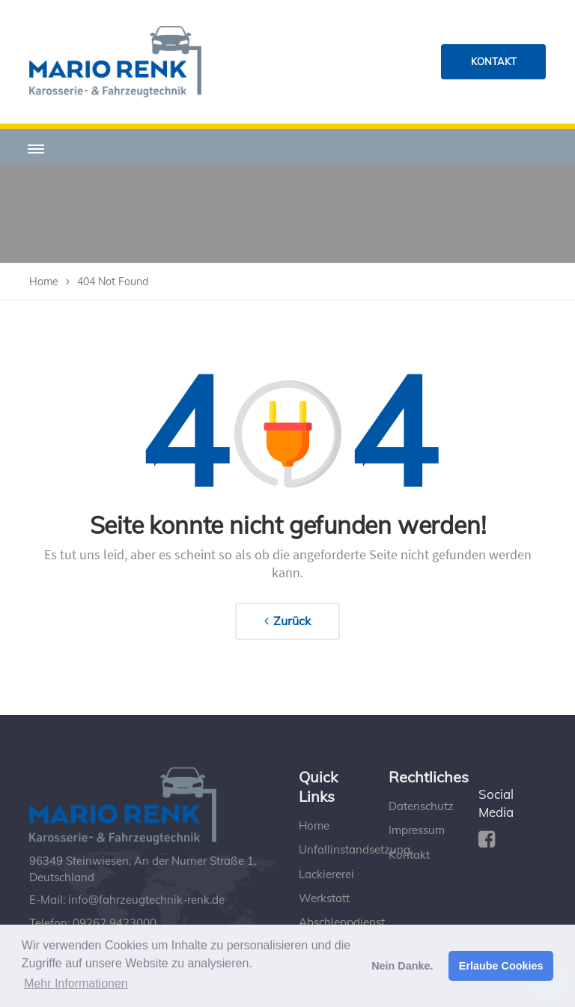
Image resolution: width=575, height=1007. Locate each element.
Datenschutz (421, 806)
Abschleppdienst (342, 922)
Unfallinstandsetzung (354, 849)
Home (314, 825)
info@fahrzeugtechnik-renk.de (146, 899)
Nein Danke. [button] (402, 966)
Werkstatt (324, 898)
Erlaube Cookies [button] (501, 966)
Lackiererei (326, 874)
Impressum (417, 830)
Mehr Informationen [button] (76, 983)
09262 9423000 (114, 923)
